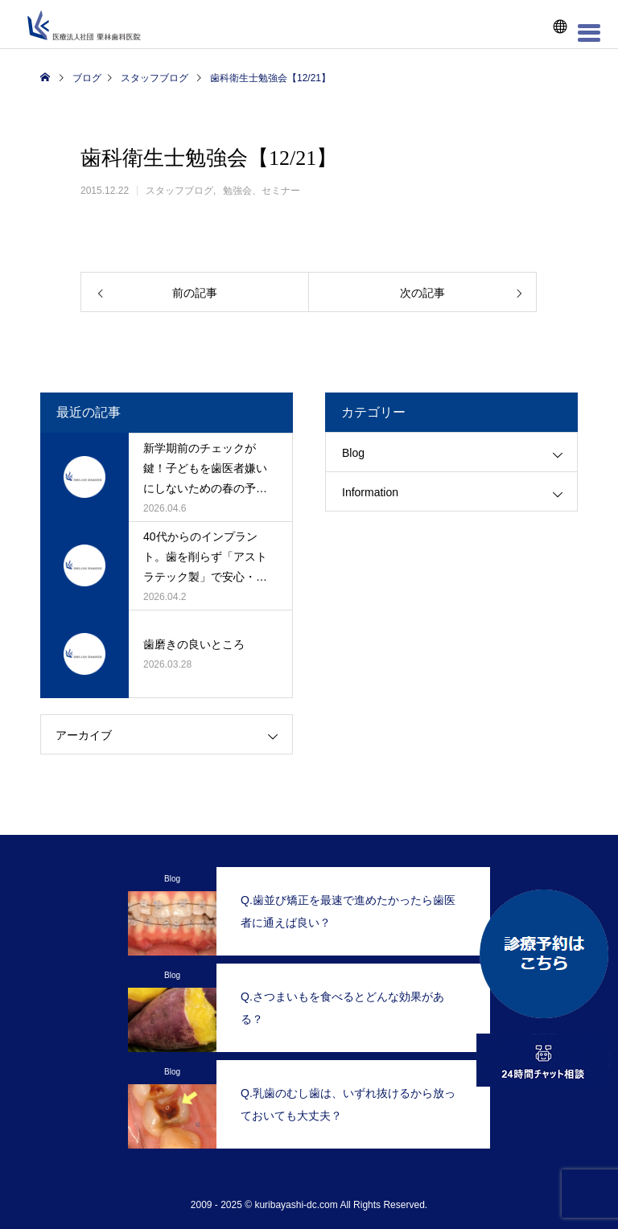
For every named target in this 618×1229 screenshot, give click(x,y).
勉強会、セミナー (261, 190)
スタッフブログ (179, 190)
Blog (353, 452)
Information (370, 492)
